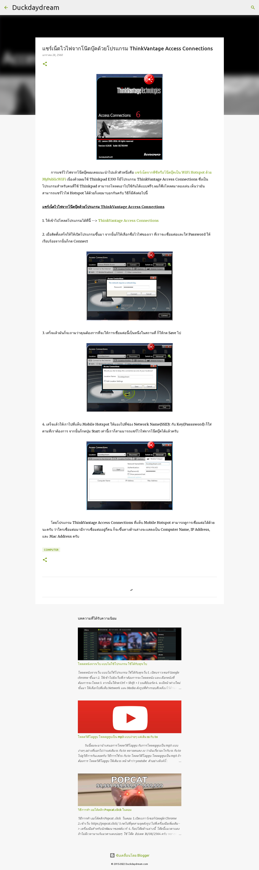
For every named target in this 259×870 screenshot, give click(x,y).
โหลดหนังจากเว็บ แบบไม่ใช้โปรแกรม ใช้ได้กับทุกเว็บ (112, 664)
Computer (51, 549)
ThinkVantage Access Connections (128, 220)
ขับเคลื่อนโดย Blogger (129, 855)
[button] (44, 64)
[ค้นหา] (253, 7)
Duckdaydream (35, 7)
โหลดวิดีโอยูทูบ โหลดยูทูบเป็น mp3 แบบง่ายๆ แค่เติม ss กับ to (118, 737)
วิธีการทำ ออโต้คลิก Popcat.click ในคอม (105, 809)
